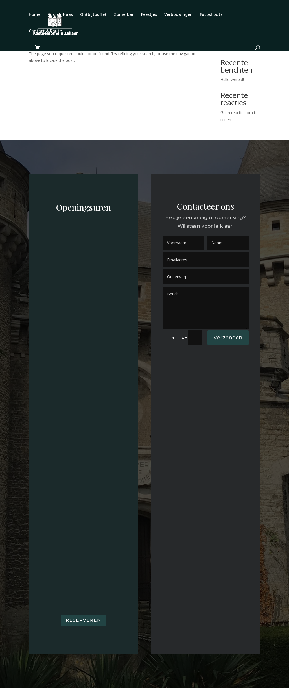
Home (34, 14)
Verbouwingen (178, 14)
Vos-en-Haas (60, 14)
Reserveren (83, 620)
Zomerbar (124, 14)
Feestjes (149, 14)
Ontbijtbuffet (93, 14)
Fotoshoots (211, 14)
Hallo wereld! (232, 79)
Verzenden (228, 337)
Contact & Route (45, 31)
